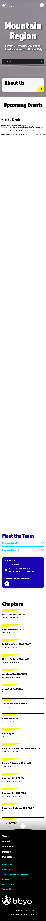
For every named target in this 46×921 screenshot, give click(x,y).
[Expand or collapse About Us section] (40, 88)
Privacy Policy (8, 884)
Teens (5, 836)
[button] (42, 5)
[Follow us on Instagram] (6, 583)
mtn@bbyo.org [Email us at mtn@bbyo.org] (14, 564)
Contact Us (7, 864)
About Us (6, 869)
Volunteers (8, 846)
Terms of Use (7, 889)
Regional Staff (23, 543)
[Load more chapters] (23, 826)
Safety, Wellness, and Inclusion (15, 874)
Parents (6, 851)
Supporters (8, 856)
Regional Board (23, 550)
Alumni (6, 841)
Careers (5, 879)
